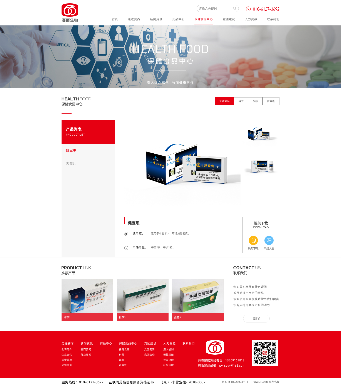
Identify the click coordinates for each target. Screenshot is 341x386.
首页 (115, 19)
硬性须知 (168, 354)
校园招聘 (168, 360)
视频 (255, 101)
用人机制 (168, 349)
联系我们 (273, 19)
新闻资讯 (156, 19)
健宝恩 (71, 150)
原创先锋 (274, 382)
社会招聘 (168, 365)
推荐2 (122, 317)
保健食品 (224, 101)
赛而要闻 (86, 349)
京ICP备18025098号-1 (235, 382)
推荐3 (177, 317)
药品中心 (178, 19)
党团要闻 (149, 349)
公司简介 (67, 349)
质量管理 (67, 360)
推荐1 (67, 317)
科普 (241, 101)
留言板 (271, 101)
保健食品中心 (203, 19)
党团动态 (149, 354)
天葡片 (71, 163)
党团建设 (229, 19)
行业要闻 (86, 354)
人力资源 (251, 19)
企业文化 (67, 354)
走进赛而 (134, 19)
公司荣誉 (67, 365)
